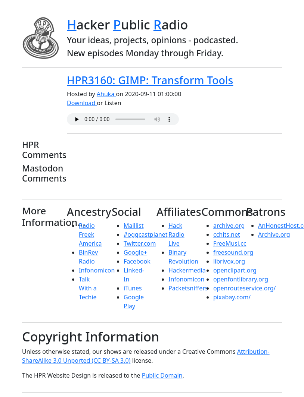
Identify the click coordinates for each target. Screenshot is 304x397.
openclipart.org (235, 270)
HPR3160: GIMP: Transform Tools (150, 80)
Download (82, 103)
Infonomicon (97, 270)
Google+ (135, 252)
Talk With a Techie (88, 288)
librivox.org (229, 261)
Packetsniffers (188, 288)
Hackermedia (187, 270)
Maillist (133, 225)
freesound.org (233, 252)
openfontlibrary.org (240, 279)
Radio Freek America (90, 234)
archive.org (229, 225)
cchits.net (226, 234)
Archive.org (274, 234)
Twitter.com (140, 243)
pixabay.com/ (232, 297)
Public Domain (162, 375)
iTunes (133, 288)
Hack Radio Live (176, 234)
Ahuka (106, 94)
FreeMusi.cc (229, 243)
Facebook (137, 261)
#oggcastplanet (145, 234)
